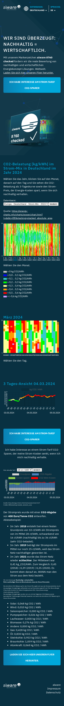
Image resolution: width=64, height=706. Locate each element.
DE (52, 10)
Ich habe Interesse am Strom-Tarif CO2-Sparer (32, 436)
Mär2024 (15, 259)
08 (17, 355)
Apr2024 (20, 259)
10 (20, 355)
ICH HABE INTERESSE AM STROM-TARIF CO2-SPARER (32, 85)
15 (29, 355)
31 (58, 355)
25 (47, 355)
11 (22, 355)
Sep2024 (44, 259)
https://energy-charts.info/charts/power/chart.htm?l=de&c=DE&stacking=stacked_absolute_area (27, 215)
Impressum (54, 688)
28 (52, 355)
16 (31, 355)
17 (33, 355)
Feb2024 (10, 259)
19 (36, 355)
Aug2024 (39, 259)
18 (34, 355)
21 (40, 355)
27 (51, 355)
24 (45, 355)
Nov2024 (53, 259)
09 (18, 355)
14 (27, 355)
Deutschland (37, 10)
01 (4, 355)
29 (54, 355)
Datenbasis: (10, 200)
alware (57, 684)
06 (13, 355)
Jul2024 (34, 259)
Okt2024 (49, 259)
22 (42, 355)
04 (10, 355)
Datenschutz (53, 692)
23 (44, 355)
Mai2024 (25, 259)
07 (15, 355)
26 (49, 355)
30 (56, 355)
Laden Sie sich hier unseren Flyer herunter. (28, 72)
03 (8, 355)
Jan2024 (6, 259)
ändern (53, 204)
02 (6, 355)
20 (38, 355)
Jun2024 (29, 259)
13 (26, 355)
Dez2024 (58, 259)
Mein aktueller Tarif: (10, 470)
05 (11, 355)
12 (24, 355)
